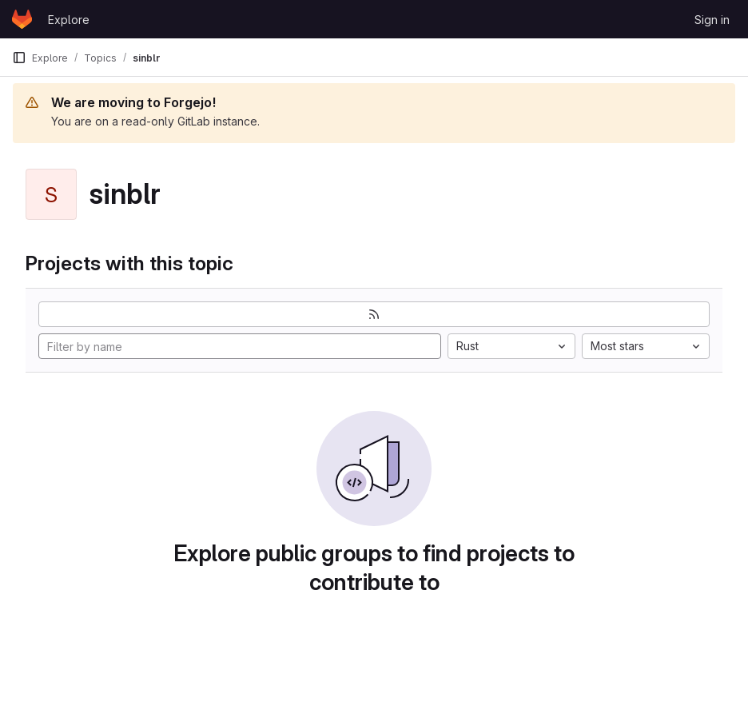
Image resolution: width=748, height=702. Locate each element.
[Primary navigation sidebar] (19, 57)
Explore (69, 19)
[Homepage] (22, 19)
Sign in (712, 19)
